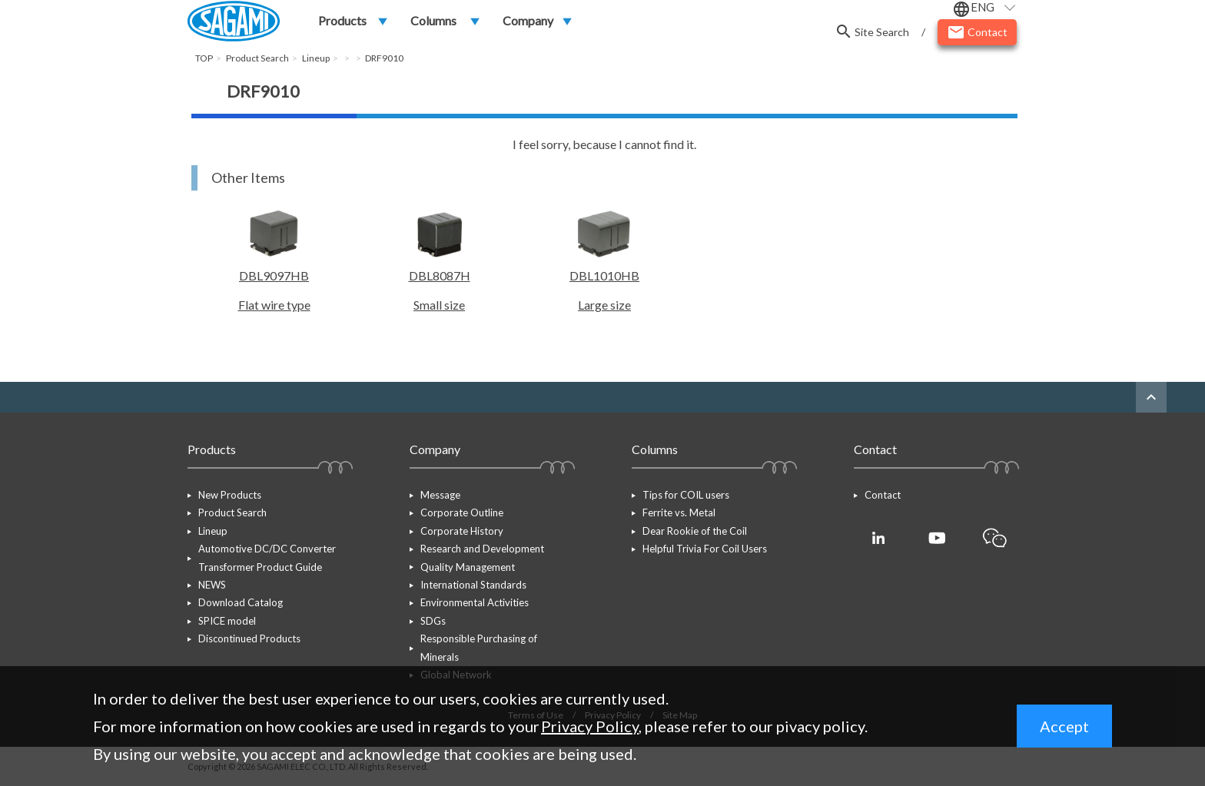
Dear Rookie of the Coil (694, 531)
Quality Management (467, 567)
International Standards (473, 585)
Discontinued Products (249, 638)
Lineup (212, 531)
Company (528, 20)
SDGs (433, 621)
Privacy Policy (590, 726)
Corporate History (461, 531)
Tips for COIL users (685, 495)
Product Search (232, 513)
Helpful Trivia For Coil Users (704, 548)
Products (342, 20)
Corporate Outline (461, 513)
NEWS (212, 585)
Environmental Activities (474, 603)
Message (440, 495)
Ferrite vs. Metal (678, 513)
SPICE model (227, 621)
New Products (229, 495)
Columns (433, 20)
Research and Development (482, 548)
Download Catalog (240, 603)
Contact (883, 495)
